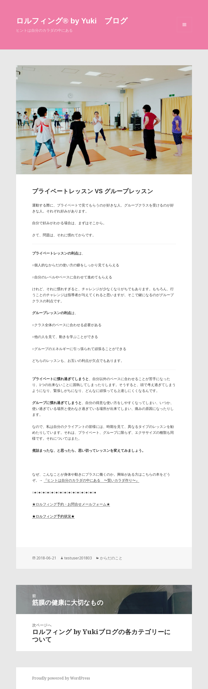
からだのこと (111, 558)
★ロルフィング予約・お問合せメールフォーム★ (71, 504)
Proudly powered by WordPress (61, 678)
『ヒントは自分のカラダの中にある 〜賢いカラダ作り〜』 (91, 480)
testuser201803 (78, 558)
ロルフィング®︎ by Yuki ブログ (72, 21)
